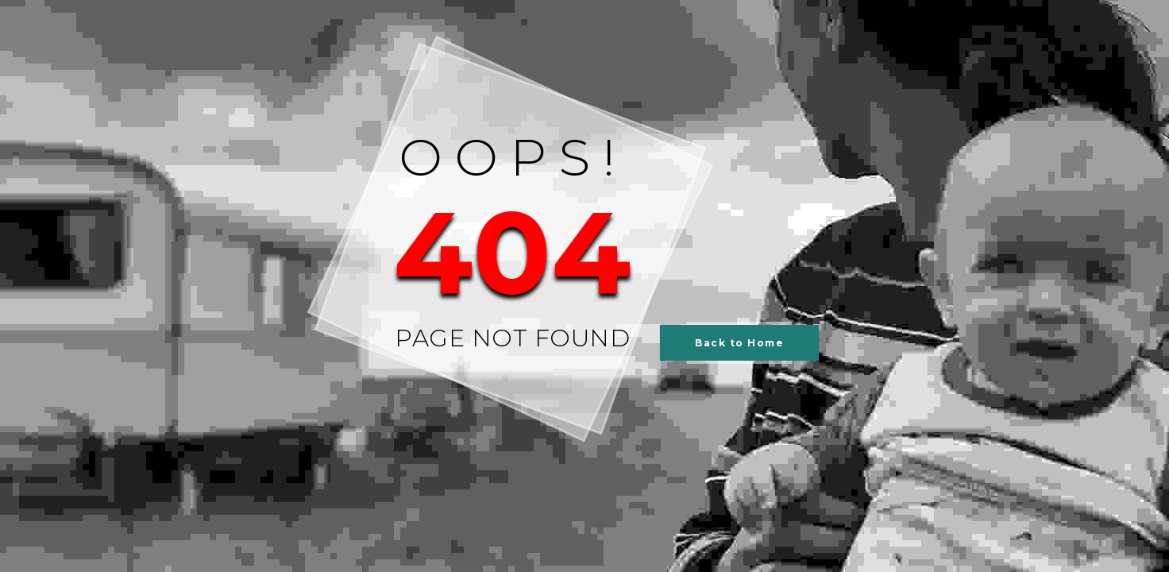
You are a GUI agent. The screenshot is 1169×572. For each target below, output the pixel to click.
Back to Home (739, 343)
